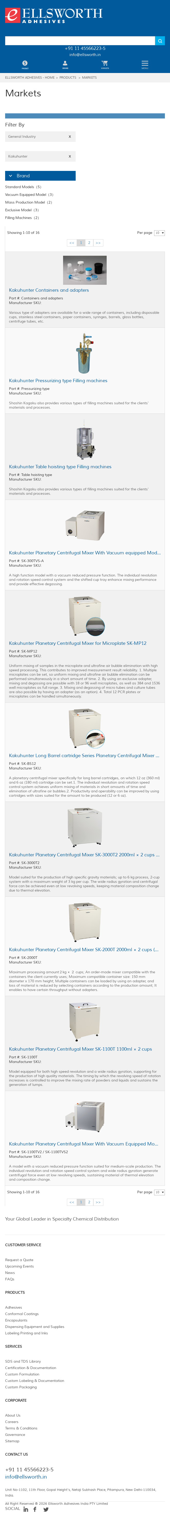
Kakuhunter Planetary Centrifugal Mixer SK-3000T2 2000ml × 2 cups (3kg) (85, 855)
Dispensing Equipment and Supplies (34, 1327)
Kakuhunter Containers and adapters (49, 290)
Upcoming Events (19, 1266)
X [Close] (70, 137)
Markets (89, 78)
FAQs (9, 1279)
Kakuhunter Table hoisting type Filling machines (60, 467)
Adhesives (13, 1307)
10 (157, 233)
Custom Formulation (22, 1374)
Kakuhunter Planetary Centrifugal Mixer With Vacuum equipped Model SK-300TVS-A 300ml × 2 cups (85, 553)
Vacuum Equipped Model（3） (30, 194)
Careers (11, 1422)
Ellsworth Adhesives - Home (30, 78)
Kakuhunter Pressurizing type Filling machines (58, 380)
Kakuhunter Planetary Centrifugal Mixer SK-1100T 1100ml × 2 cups (80, 1049)
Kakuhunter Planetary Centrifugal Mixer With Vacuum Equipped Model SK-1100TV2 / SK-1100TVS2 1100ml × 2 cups (85, 1144)
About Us (13, 1415)
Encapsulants (16, 1320)
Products (67, 78)
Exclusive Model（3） (23, 210)
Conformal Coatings (22, 1314)
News (10, 1273)
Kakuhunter (40, 156)
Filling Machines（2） (23, 218)
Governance (15, 1435)
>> (98, 243)
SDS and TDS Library (23, 1361)
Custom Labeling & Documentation (34, 1381)
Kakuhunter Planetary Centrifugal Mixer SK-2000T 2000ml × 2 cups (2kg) (85, 949)
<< (71, 243)
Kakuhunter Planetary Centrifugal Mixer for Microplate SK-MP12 (77, 643)
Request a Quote (19, 1260)
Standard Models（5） (24, 187)
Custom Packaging (21, 1387)
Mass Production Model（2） (29, 202)
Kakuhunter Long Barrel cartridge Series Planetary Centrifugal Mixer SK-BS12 (85, 755)
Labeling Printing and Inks (26, 1333)
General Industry (40, 136)
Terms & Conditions (21, 1428)
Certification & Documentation (30, 1368)
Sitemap (12, 1441)
